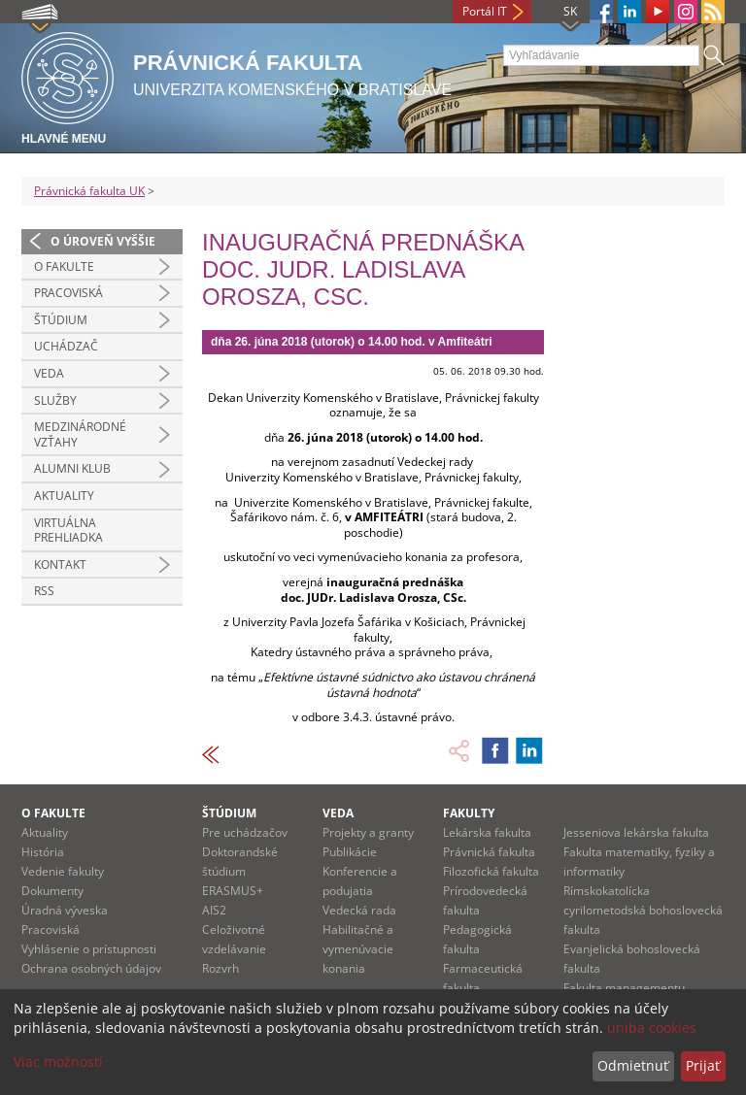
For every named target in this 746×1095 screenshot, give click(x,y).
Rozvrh (220, 968)
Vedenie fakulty (62, 871)
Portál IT (484, 11)
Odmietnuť (632, 1065)
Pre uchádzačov (245, 832)
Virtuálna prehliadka (68, 530)
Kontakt (60, 564)
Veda (49, 373)
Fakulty (468, 813)
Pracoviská (68, 292)
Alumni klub (72, 468)
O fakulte (64, 266)
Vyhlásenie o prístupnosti (88, 949)
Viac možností (58, 1061)
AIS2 (214, 910)
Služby (55, 400)
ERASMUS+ (232, 890)
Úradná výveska (64, 910)
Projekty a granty (368, 832)
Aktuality (64, 495)
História (42, 852)
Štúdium (60, 320)
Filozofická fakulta (491, 871)
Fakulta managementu (624, 987)
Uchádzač (66, 346)
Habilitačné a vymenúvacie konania (357, 949)
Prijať (703, 1065)
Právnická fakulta (489, 852)
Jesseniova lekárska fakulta (636, 832)
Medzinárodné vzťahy (80, 434)
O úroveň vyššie (103, 241)
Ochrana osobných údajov (91, 968)
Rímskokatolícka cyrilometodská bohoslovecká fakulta (643, 910)
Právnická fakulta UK (89, 190)
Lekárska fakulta (487, 832)
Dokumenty (52, 890)
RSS (44, 590)
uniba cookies (651, 1027)
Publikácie (349, 852)
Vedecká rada (359, 910)
